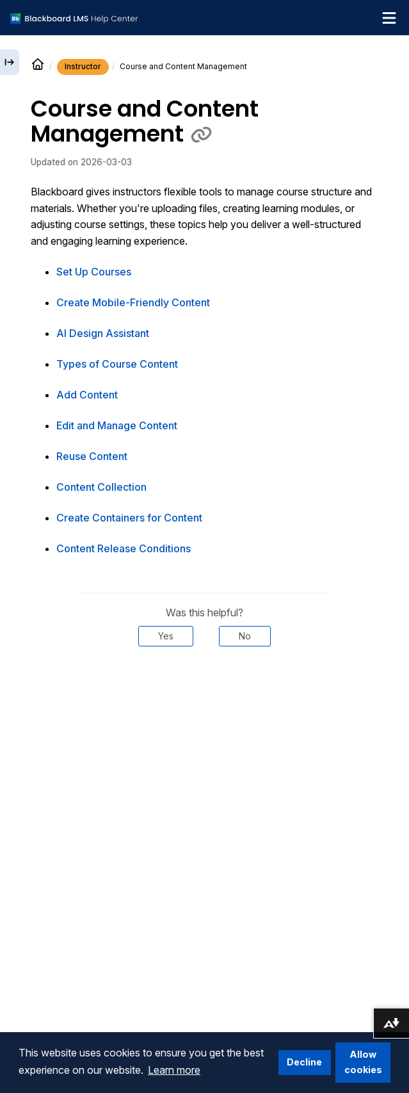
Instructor (83, 66)
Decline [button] (304, 1061)
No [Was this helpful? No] (245, 635)
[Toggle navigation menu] (389, 18)
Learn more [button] (174, 1070)
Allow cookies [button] (363, 1062)
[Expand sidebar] (9, 62)
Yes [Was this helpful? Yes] (165, 635)
